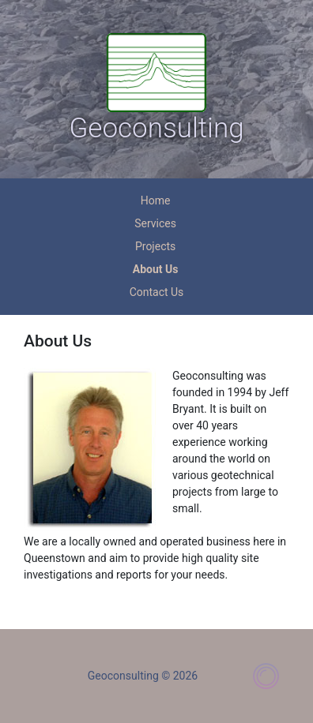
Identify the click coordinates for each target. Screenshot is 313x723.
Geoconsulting (156, 128)
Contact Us (157, 292)
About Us (156, 269)
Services (155, 223)
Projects (155, 246)
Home (156, 200)
